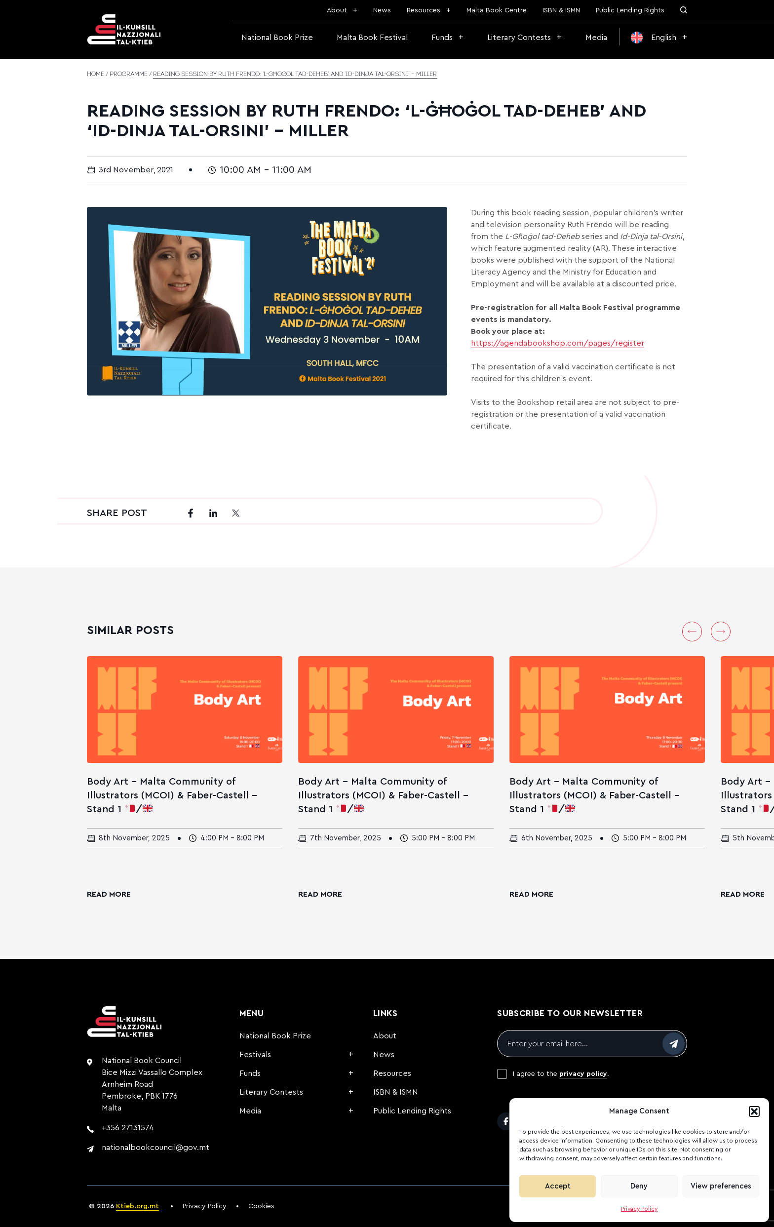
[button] (754, 1111)
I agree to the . (561, 1073)
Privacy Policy (639, 1209)
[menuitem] (659, 37)
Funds (442, 37)
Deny (639, 1186)
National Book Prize (277, 37)
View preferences (721, 1186)
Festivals (255, 1055)
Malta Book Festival (372, 37)
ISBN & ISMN (561, 10)
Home (95, 75)
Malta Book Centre (496, 10)
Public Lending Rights (630, 10)
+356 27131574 (128, 1128)
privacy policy (583, 1073)
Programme (129, 75)
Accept (558, 1186)
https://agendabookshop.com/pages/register (557, 343)
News (382, 10)
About (337, 10)
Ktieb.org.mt (137, 1206)
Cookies (261, 1206)
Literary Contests (519, 37)
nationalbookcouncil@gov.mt (155, 1147)
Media (596, 37)
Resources (423, 10)
